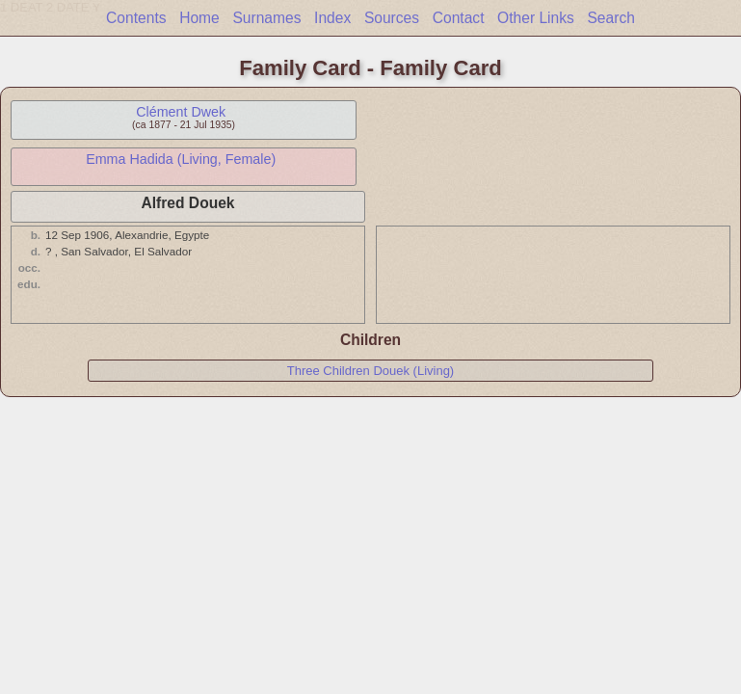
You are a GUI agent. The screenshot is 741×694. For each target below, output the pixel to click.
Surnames (266, 18)
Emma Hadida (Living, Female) (181, 159)
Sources (391, 18)
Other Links (535, 18)
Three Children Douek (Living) (370, 370)
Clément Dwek (180, 112)
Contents (136, 18)
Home (199, 18)
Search (610, 18)
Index (332, 18)
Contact (459, 18)
